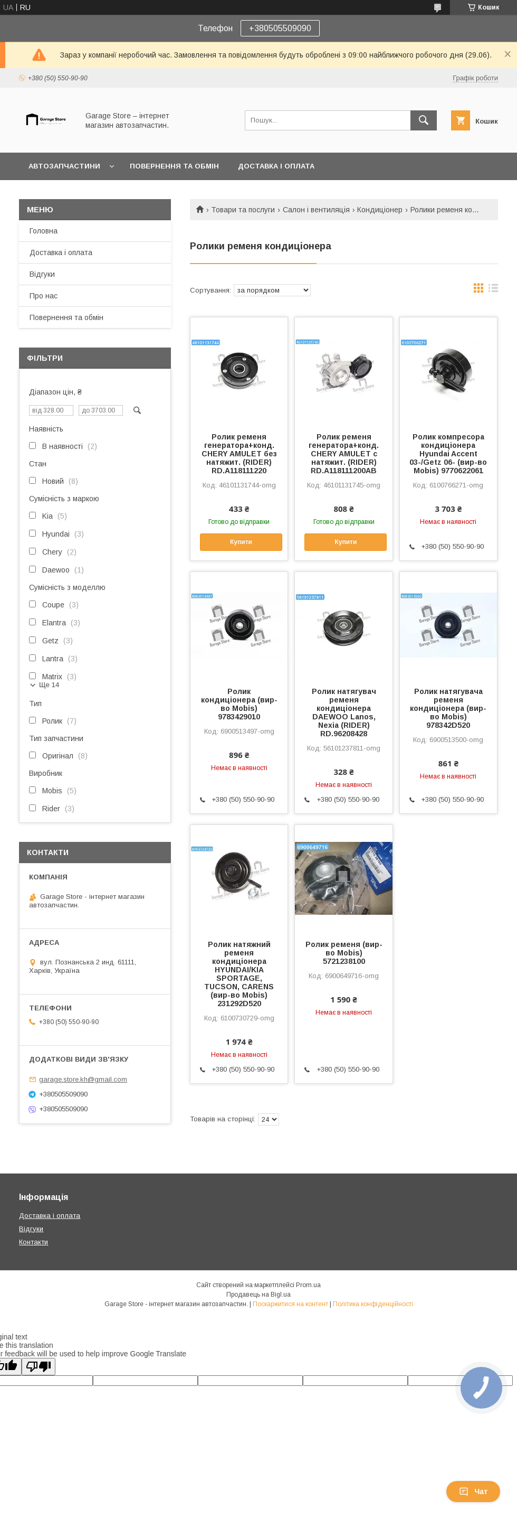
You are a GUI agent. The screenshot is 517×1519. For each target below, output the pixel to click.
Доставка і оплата (276, 166)
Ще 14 (49, 685)
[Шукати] (423, 120)
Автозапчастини (64, 166)
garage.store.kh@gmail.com (83, 1079)
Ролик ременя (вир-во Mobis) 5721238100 (343, 952)
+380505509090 (280, 28)
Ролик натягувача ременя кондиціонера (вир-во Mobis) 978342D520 (448, 708)
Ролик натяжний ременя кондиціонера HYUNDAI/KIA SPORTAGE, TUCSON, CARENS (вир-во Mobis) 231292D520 (239, 974)
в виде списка (493, 290)
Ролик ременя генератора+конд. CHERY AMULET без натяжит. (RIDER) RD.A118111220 (239, 454)
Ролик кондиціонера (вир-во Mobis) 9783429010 (239, 704)
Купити (241, 542)
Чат (473, 1491)
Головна (44, 231)
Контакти (33, 1242)
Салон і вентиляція (316, 209)
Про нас (44, 296)
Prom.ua (308, 1285)
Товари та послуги (243, 209)
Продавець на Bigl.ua (258, 1294)
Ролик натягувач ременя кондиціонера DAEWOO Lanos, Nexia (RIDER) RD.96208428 (344, 712)
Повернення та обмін (174, 166)
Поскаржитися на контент (290, 1304)
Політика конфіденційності (373, 1304)
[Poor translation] (38, 1366)
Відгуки (42, 274)
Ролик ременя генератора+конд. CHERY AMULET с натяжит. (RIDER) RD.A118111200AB (344, 454)
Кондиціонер (380, 209)
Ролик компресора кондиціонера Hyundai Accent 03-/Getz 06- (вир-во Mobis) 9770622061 (448, 454)
